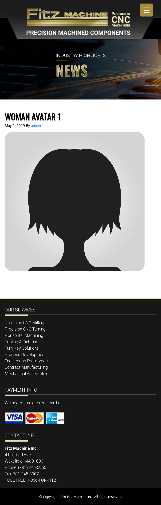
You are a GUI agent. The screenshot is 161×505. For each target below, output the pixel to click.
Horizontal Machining (24, 335)
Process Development (25, 354)
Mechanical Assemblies (26, 373)
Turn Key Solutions (22, 348)
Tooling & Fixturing (21, 341)
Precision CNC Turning (25, 329)
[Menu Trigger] (146, 10)
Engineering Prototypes (26, 360)
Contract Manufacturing (26, 367)
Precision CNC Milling (24, 322)
